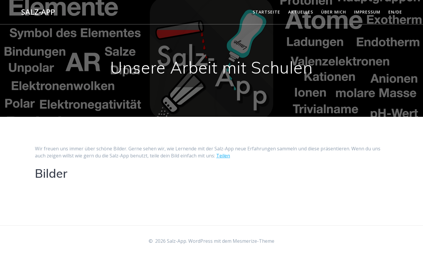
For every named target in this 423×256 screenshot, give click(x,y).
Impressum (367, 12)
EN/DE (395, 12)
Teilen (223, 155)
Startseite (266, 12)
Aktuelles (300, 12)
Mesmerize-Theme (253, 241)
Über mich (333, 12)
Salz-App (38, 12)
